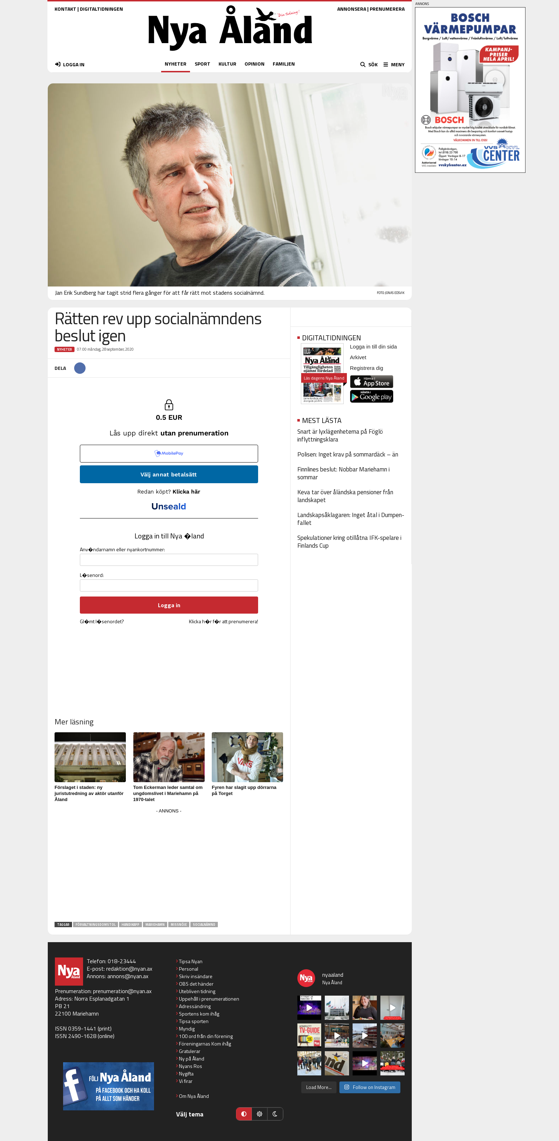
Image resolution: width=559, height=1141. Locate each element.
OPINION (255, 63)
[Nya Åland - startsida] (230, 52)
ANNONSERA (351, 8)
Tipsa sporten (194, 1021)
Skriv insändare (195, 976)
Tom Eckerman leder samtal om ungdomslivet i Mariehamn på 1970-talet (168, 793)
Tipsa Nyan (190, 961)
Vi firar (186, 1081)
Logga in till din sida (373, 347)
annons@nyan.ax (127, 976)
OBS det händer (196, 983)
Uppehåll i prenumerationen (209, 998)
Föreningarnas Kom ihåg (205, 1043)
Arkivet (358, 357)
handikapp (130, 924)
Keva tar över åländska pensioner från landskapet (345, 496)
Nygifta (186, 1073)
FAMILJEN (284, 63)
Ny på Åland (191, 1058)
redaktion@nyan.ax (129, 968)
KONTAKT (65, 8)
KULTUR (227, 63)
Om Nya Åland (194, 1096)
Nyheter (64, 349)
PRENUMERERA (387, 8)
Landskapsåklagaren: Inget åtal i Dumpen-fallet (350, 518)
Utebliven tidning (197, 991)
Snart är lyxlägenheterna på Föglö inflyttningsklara (340, 435)
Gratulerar (189, 1051)
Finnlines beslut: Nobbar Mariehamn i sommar (343, 473)
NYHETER (175, 63)
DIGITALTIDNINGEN (101, 8)
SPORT (202, 63)
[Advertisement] (169, 865)
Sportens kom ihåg (199, 1013)
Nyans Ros (190, 1066)
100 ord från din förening (206, 1036)
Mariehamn (155, 924)
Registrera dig (366, 368)
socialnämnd (204, 924)
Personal (188, 968)
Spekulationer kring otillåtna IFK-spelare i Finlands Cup (349, 541)
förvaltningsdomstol (96, 924)
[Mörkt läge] (275, 1114)
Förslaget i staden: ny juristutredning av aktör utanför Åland (89, 793)
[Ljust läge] (259, 1114)
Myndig (187, 1028)
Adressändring (195, 1006)
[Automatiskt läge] (244, 1114)
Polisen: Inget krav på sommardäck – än (347, 454)
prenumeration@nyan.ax (122, 991)
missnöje (179, 924)
